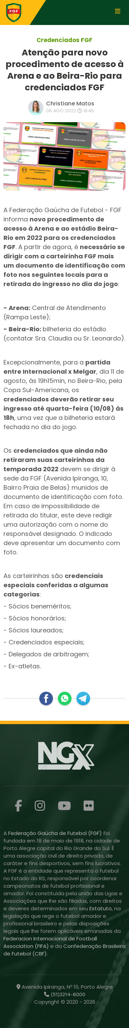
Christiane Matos (70, 103)
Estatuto (100, 908)
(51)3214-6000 (67, 994)
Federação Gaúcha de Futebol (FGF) (55, 833)
